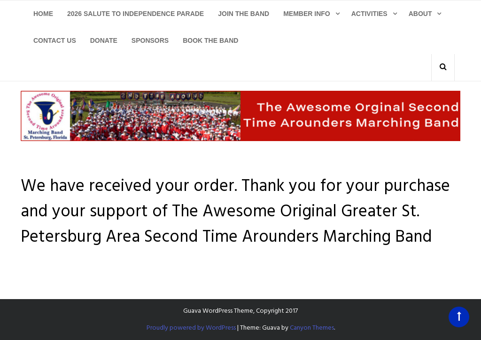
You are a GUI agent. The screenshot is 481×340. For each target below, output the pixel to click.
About (420, 13)
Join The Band (243, 13)
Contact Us (54, 40)
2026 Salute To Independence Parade (135, 13)
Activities (369, 13)
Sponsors (150, 40)
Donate (103, 40)
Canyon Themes (312, 328)
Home (43, 13)
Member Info (306, 13)
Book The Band (210, 40)
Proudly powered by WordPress (191, 328)
